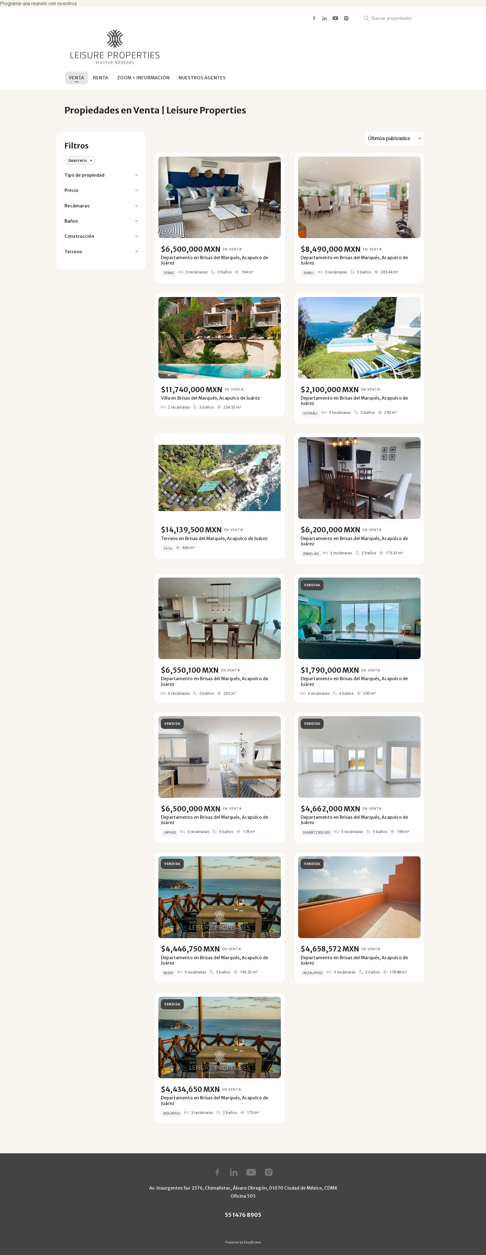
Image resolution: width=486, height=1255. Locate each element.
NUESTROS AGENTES (202, 78)
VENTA (76, 78)
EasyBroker (252, 1242)
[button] (101, 175)
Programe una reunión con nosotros (38, 4)
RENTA (100, 78)
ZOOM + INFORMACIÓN (143, 78)
